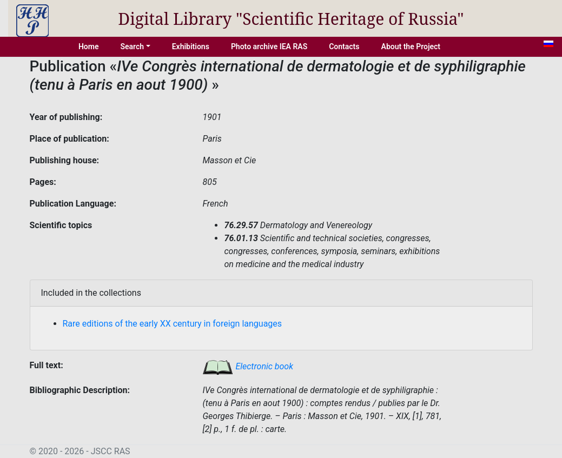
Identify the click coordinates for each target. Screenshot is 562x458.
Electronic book (247, 366)
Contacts (344, 46)
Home (88, 46)
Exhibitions (190, 46)
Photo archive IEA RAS (269, 46)
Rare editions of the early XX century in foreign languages (172, 323)
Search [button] (132, 46)
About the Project (411, 46)
